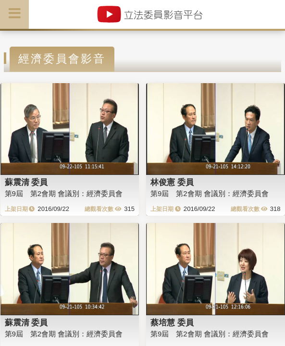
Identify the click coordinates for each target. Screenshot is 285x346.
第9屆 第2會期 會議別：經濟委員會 (64, 193)
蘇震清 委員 (26, 182)
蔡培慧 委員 (172, 322)
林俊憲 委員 (172, 182)
